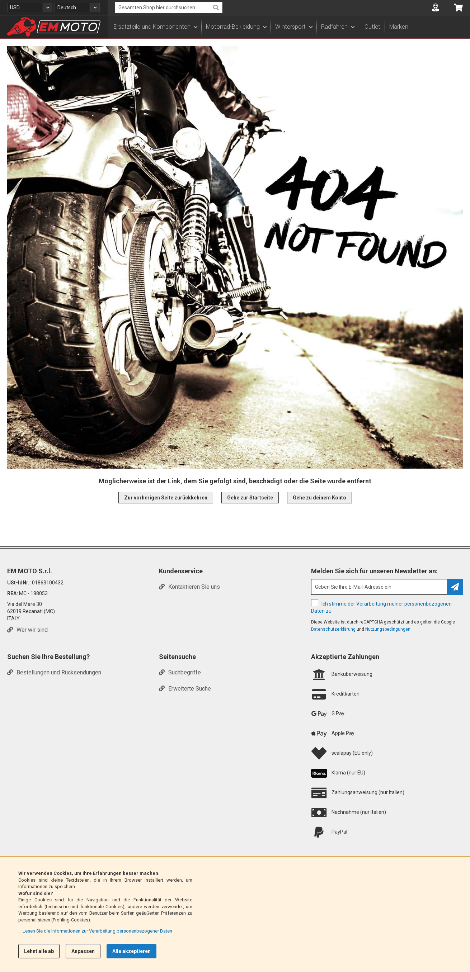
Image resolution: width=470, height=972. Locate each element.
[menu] (289, 26)
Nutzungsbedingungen (387, 629)
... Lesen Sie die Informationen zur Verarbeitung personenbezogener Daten (95, 931)
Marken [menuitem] (398, 27)
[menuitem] (155, 26)
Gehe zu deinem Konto (319, 498)
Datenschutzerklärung (333, 629)
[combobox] (168, 7)
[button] (30, 7)
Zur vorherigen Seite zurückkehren (165, 498)
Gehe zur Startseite (250, 498)
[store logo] (54, 26)
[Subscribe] (455, 587)
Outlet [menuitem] (372, 27)
